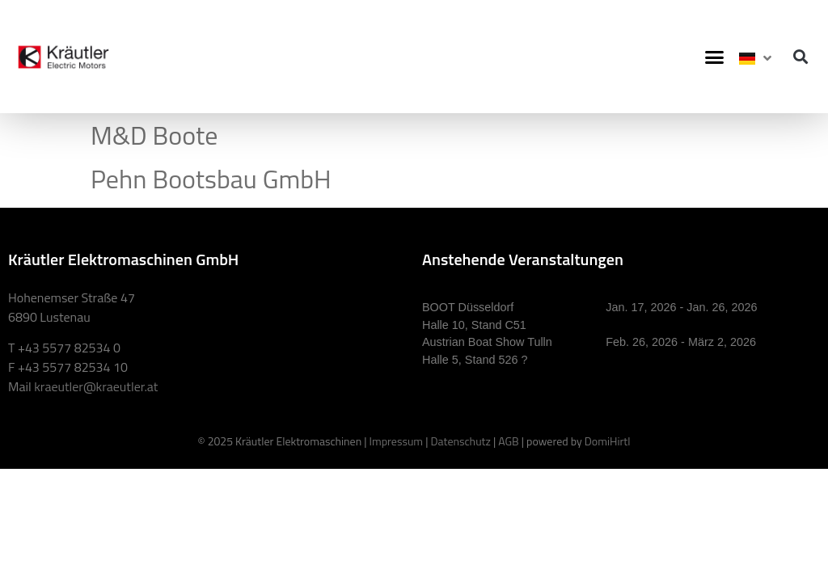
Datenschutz (460, 440)
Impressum (396, 440)
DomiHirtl (608, 440)
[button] (714, 56)
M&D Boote (154, 135)
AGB (508, 440)
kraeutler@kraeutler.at (96, 386)
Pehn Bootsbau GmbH (211, 178)
